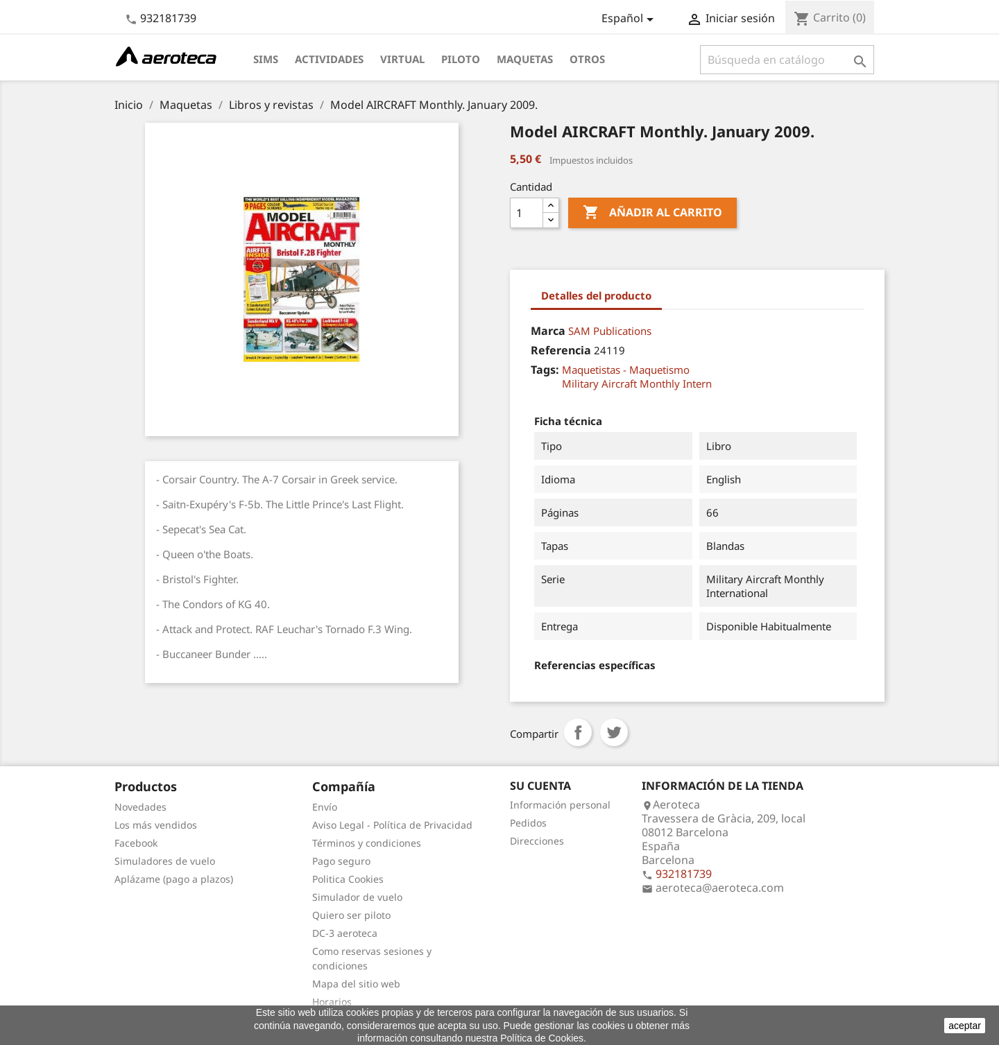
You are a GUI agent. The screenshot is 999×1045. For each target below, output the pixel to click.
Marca (548, 331)
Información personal (560, 804)
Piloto (460, 59)
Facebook (135, 842)
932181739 (168, 18)
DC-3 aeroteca (344, 933)
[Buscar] (787, 59)
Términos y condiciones (366, 842)
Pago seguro (341, 860)
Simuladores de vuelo (164, 860)
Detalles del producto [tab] (596, 295)
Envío (324, 806)
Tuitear (614, 732)
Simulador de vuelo (357, 897)
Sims (265, 59)
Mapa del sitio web (356, 983)
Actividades (329, 59)
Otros (587, 59)
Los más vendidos (155, 824)
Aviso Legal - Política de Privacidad (392, 824)
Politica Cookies (348, 879)
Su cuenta (540, 785)
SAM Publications (609, 331)
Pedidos (528, 822)
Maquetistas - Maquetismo (626, 370)
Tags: (545, 370)
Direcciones (537, 840)
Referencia (561, 350)
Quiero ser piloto (351, 915)
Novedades (140, 806)
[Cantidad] (526, 213)
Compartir (578, 732)
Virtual (402, 59)
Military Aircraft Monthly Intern (637, 383)
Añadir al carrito (652, 213)
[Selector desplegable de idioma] (629, 19)
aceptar (964, 1025)
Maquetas (525, 59)
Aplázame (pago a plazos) (173, 879)
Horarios (332, 1001)
